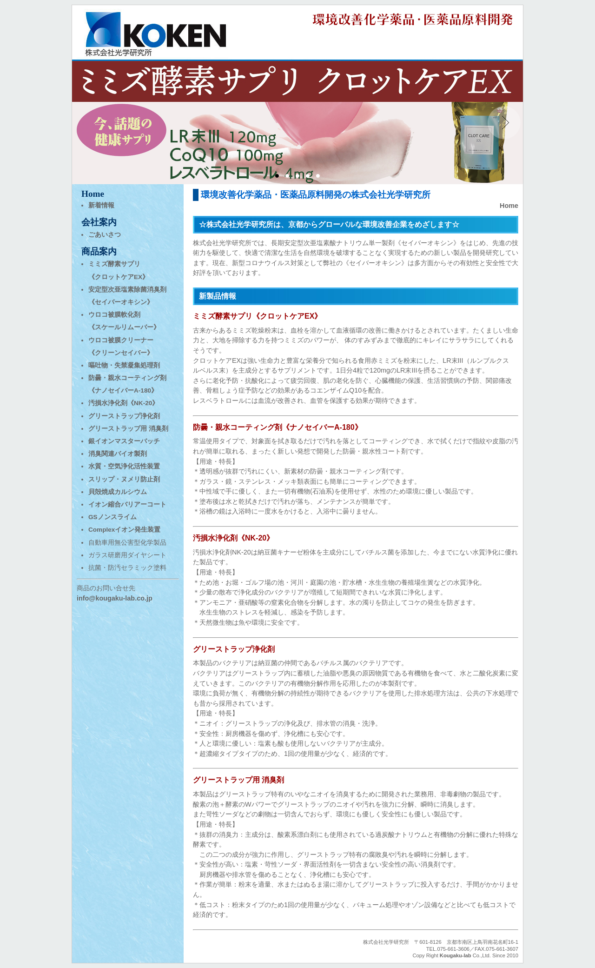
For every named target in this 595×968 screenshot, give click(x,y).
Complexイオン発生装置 (124, 529)
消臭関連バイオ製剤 (117, 453)
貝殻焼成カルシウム (117, 491)
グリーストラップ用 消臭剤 (128, 428)
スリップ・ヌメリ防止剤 (124, 479)
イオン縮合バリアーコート (127, 504)
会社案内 (99, 222)
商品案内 (99, 251)
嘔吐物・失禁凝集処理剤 (124, 365)
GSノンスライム (112, 517)
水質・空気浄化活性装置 (124, 466)
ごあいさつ (104, 234)
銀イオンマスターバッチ (124, 441)
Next (504, 123)
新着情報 (101, 205)
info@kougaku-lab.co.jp (114, 598)
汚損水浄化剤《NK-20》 (123, 403)
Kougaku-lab (455, 955)
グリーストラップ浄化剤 (124, 416)
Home (509, 205)
